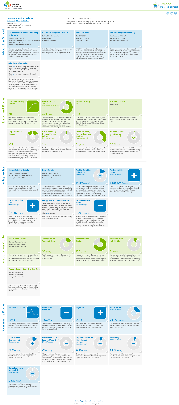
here (13, 66)
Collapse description (39, 47)
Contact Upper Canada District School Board (89, 401)
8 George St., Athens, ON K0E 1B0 (18, 21)
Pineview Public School (20, 18)
